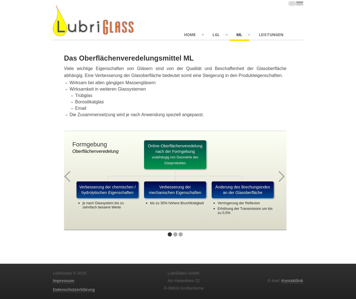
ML (239, 34)
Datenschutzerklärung (74, 289)
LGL (216, 34)
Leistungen (271, 34)
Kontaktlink (292, 280)
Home (190, 34)
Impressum (63, 280)
